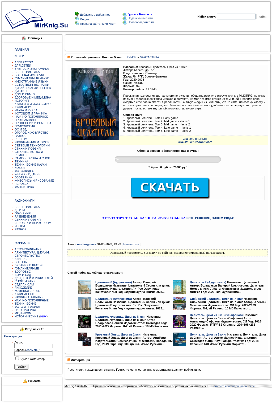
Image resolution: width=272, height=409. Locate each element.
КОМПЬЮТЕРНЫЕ (27, 290)
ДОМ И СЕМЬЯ (25, 94)
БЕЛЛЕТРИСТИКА (27, 71)
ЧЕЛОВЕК (21, 183)
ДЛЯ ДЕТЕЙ (23, 65)
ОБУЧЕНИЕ (23, 213)
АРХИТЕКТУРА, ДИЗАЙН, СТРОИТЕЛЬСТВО (32, 254)
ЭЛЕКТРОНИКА (25, 310)
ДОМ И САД (23, 274)
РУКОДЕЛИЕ (23, 287)
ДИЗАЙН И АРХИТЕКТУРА (33, 87)
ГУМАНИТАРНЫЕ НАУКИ (32, 78)
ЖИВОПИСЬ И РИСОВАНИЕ (34, 180)
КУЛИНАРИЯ (23, 107)
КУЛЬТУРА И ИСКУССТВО (32, 103)
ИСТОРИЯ (22, 100)
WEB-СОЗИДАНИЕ (28, 174)
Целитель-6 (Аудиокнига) (113, 298)
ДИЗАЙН (21, 91)
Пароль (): (27, 349)
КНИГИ (132, 57)
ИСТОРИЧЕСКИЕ (27, 316)
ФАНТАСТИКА (24, 187)
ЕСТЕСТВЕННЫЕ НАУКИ (32, 84)
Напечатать (131, 244)
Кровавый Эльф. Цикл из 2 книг (118, 334)
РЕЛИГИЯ (21, 139)
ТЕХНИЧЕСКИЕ (25, 303)
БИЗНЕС (21, 258)
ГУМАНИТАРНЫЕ (27, 268)
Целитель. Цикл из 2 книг (208, 334)
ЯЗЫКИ (20, 226)
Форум (84, 19)
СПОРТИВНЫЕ (25, 281)
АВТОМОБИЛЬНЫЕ (28, 249)
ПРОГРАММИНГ (26, 119)
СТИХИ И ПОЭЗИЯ (28, 148)
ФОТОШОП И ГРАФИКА (31, 113)
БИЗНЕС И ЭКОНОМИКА (32, 68)
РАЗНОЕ (20, 135)
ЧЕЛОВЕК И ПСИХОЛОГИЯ (33, 222)
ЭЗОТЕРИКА (23, 177)
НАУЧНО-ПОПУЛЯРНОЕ (31, 116)
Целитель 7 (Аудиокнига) (208, 282)
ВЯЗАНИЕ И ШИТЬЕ (28, 265)
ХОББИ (20, 167)
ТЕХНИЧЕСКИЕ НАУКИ (31, 164)
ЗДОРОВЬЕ (23, 271)
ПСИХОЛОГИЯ (25, 126)
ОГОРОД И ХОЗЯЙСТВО (31, 132)
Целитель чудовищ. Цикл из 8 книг (120, 316)
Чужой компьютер (32, 359)
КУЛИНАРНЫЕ (25, 294)
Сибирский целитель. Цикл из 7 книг (216, 298)
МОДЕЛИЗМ (23, 313)
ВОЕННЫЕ (22, 262)
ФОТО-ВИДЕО (24, 171)
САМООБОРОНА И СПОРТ (33, 158)
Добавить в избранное (94, 14)
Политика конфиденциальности (232, 386)
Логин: (18, 342)
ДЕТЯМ (20, 210)
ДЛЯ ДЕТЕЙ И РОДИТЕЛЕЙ (34, 278)
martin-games (86, 244)
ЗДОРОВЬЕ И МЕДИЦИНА (33, 97)
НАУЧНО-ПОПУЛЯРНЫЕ (32, 300)
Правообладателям (138, 22)
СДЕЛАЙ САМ (24, 284)
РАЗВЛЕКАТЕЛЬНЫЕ (29, 297)
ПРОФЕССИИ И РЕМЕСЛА (33, 123)
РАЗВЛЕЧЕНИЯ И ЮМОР (32, 142)
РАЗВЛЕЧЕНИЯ (25, 216)
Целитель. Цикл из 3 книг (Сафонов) (216, 315)
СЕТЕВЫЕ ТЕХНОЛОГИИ (32, 145)
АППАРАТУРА (24, 62)
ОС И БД (21, 129)
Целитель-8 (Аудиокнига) (113, 282)
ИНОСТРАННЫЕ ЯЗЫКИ (31, 81)
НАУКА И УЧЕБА (26, 110)
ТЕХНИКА (21, 161)
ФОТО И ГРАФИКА (27, 306)
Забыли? (32, 349)
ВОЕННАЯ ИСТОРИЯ (29, 75)
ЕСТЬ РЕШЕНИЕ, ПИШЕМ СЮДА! (210, 218)
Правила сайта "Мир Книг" (97, 23)
